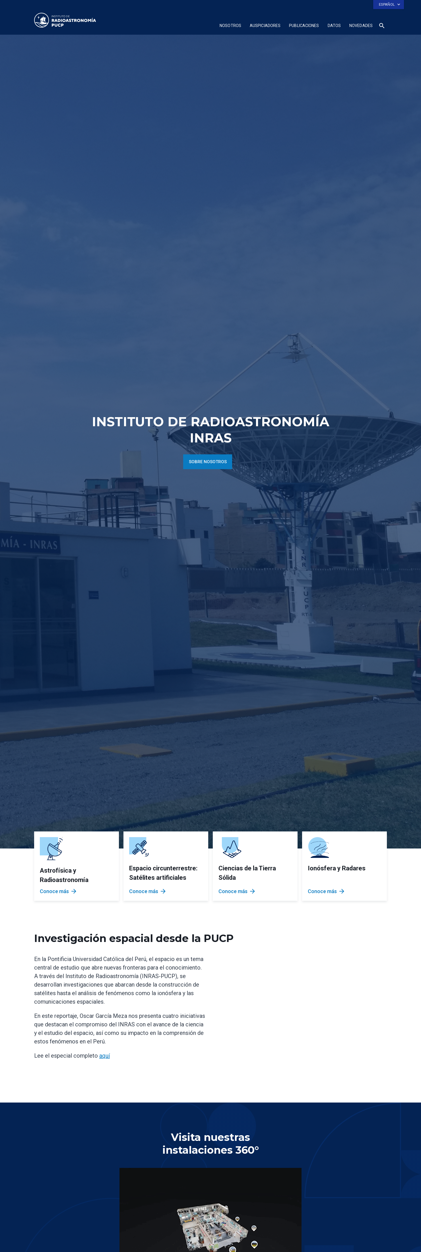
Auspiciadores (265, 25)
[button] (388, 4)
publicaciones (304, 25)
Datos (334, 25)
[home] (65, 20)
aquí (104, 1055)
